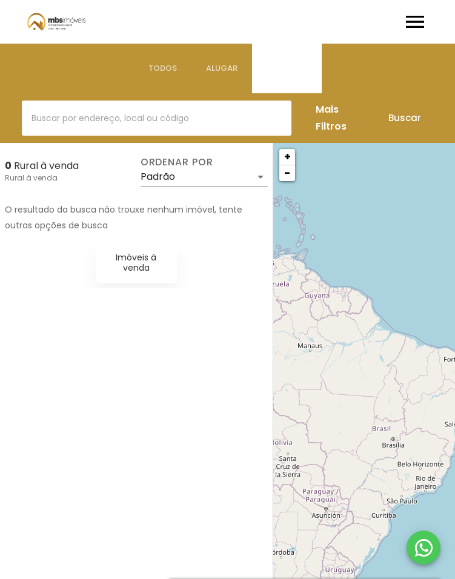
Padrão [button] (158, 177)
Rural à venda (31, 178)
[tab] (162, 68)
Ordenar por (177, 162)
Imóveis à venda (136, 262)
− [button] (287, 172)
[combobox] (156, 118)
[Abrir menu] (415, 21)
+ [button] (287, 156)
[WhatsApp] (423, 547)
